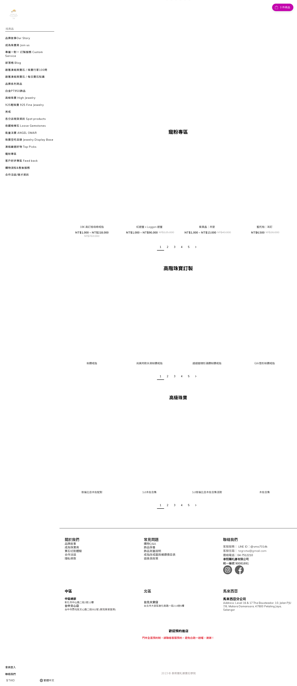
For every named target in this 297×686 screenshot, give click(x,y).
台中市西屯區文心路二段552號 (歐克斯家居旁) (90, 609)
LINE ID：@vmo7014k (252, 546)
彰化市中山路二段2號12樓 (79, 602)
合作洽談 (70, 554)
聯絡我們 (10, 674)
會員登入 (10, 667)
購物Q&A (150, 544)
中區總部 (70, 599)
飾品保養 (149, 547)
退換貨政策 (151, 558)
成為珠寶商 (72, 547)
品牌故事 (70, 544)
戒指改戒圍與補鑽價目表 (159, 554)
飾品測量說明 (152, 551)
